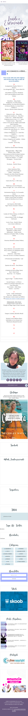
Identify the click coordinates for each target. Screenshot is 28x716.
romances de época (21, 556)
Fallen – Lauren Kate (14, 172)
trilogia (8, 564)
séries (21, 559)
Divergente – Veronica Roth (14, 159)
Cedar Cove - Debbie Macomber (14, 117)
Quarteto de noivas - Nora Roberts (14, 265)
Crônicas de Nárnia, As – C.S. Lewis (14, 127)
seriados (8, 559)
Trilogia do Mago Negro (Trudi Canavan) (14, 305)
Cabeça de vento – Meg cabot (14, 114)
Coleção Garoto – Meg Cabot (14, 121)
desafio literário (8, 554)
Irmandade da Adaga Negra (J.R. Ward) (14, 195)
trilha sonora (21, 561)
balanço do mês (21, 551)
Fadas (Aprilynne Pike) (14, 169)
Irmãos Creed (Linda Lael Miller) (14, 197)
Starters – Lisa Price (14, 288)
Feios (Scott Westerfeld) (14, 175)
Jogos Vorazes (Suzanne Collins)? (14, 205)
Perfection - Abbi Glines (14, 253)
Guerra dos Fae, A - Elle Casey (14, 180)
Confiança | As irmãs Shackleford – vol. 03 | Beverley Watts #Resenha (14, 417)
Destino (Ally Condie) (14, 152)
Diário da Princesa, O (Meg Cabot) (14, 156)
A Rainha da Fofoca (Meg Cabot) (14, 270)
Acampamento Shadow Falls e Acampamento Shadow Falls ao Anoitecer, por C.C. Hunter (15, 635)
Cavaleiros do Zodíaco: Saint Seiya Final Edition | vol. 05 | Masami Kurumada (20, 64)
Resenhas (21, 548)
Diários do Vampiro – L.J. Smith (14, 157)
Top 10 (8, 551)
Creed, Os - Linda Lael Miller (14, 126)
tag (8, 561)
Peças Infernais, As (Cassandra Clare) (14, 249)
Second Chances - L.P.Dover (14, 282)
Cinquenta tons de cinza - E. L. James (14, 119)
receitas (8, 556)
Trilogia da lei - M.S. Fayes (14, 302)
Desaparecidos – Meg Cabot (14, 151)
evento (21, 554)
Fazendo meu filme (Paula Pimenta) (14, 174)
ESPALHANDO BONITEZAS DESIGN (19, 710)
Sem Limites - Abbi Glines (14, 287)
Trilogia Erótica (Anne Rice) (14, 303)
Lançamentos (8, 548)
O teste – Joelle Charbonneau (14, 293)
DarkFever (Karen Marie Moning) (14, 147)
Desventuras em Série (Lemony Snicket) (14, 154)
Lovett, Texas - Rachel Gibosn (14, 222)
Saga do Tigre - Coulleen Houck (13, 278)
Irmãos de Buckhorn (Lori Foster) (14, 199)
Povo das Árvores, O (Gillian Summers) (14, 255)
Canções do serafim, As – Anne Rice (14, 116)
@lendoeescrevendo (7, 516)
